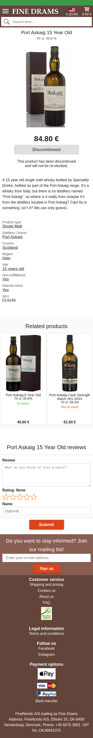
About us (46, 597)
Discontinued (46, 149)
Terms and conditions (46, 634)
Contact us (46, 591)
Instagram (46, 654)
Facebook (46, 648)
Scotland (10, 247)
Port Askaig (12, 236)
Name (7, 504)
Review (8, 460)
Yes (5, 279)
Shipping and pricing (46, 584)
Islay (6, 258)
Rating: (14, 490)
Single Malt (12, 226)
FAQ (46, 603)
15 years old (13, 268)
